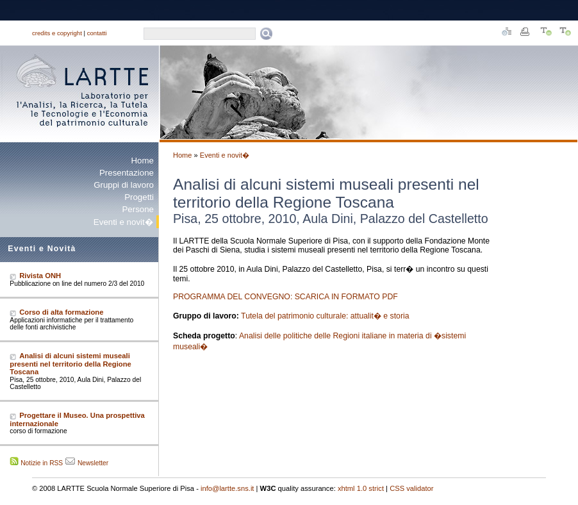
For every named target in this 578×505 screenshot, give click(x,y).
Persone (138, 209)
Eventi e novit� (224, 155)
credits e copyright (57, 33)
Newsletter (93, 463)
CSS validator (411, 488)
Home (142, 160)
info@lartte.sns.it (227, 488)
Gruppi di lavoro (124, 185)
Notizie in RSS (42, 463)
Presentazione (126, 173)
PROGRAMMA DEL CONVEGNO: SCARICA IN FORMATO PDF (285, 296)
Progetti (139, 197)
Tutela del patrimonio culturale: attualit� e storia (325, 315)
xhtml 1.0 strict (361, 488)
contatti (97, 33)
